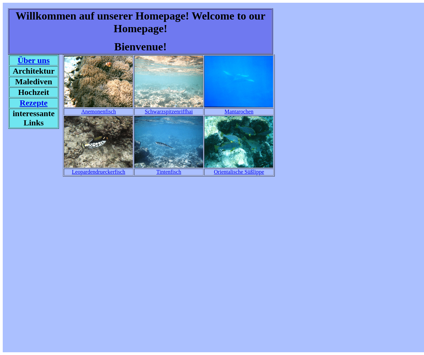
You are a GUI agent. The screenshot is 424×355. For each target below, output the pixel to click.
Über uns (33, 60)
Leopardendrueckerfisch (98, 172)
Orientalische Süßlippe (239, 172)
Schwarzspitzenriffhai (169, 111)
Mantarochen (238, 111)
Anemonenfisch (98, 111)
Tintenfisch (168, 172)
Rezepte (33, 102)
